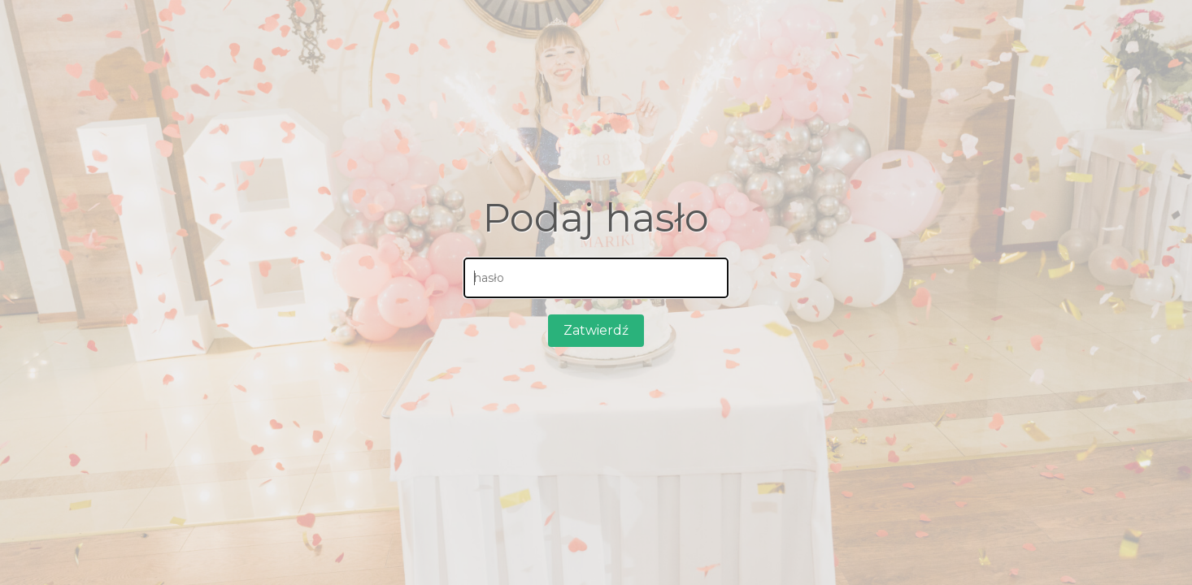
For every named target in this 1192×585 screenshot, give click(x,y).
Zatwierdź (596, 330)
